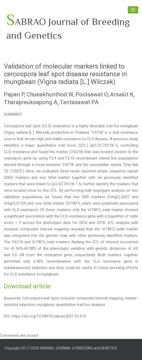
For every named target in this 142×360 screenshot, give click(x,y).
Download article (27, 286)
